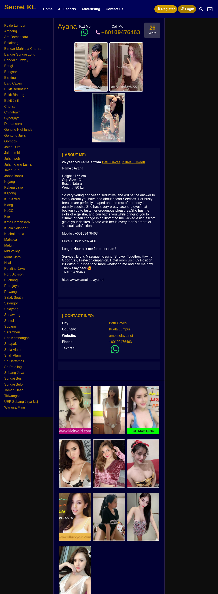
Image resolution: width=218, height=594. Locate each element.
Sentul (9, 321)
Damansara (13, 124)
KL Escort (70, 287)
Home (47, 9)
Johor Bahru (13, 176)
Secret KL (20, 7)
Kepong (10, 193)
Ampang (10, 31)
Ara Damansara (16, 37)
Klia (7, 216)
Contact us (114, 9)
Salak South (13, 297)
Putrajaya (11, 286)
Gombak (10, 141)
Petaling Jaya (14, 268)
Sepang (10, 326)
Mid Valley (12, 251)
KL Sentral (12, 199)
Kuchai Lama (14, 234)
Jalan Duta (12, 147)
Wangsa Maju (14, 407)
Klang (8, 205)
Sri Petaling (13, 367)
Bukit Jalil (11, 100)
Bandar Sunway (16, 60)
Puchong (11, 280)
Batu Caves (111, 162)
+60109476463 (117, 32)
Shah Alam (12, 355)
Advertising (90, 9)
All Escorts (67, 9)
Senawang (12, 315)
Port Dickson (14, 274)
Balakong (11, 43)
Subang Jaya (14, 372)
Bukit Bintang (14, 95)
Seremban (12, 332)
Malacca (10, 239)
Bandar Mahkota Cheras (22, 48)
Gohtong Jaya (15, 135)
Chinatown (12, 112)
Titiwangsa (12, 396)
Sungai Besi (13, 378)
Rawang (10, 292)
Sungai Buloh (14, 384)
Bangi (8, 66)
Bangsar (10, 72)
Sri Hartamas (14, 361)
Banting (10, 77)
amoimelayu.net (121, 335)
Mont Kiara (12, 257)
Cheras (9, 106)
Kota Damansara (17, 222)
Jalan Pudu (12, 170)
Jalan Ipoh (12, 158)
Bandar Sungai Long (19, 54)
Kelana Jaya (13, 187)
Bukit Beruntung (16, 89)
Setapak (10, 344)
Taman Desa (13, 390)
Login (187, 9)
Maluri (9, 245)
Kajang (9, 182)
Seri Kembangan (17, 338)
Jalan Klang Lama (18, 164)
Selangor (11, 303)
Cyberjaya (12, 118)
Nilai (7, 263)
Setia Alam (12, 350)
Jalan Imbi (12, 153)
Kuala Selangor (15, 228)
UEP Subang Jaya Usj (21, 401)
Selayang (11, 309)
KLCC (8, 210)
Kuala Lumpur (133, 162)
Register (165, 9)
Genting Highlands (18, 129)
